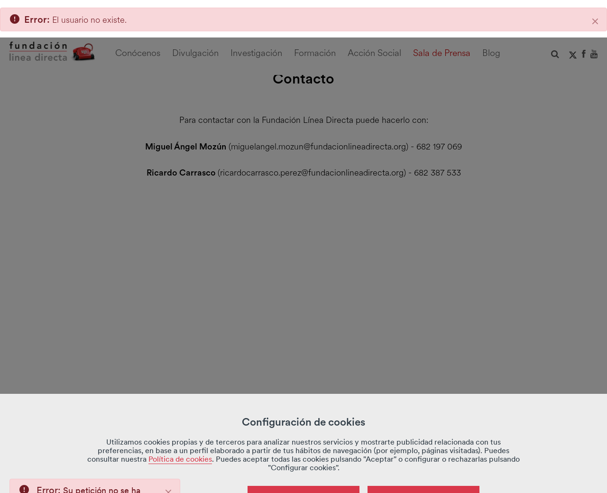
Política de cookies (180, 421)
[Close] (168, 455)
